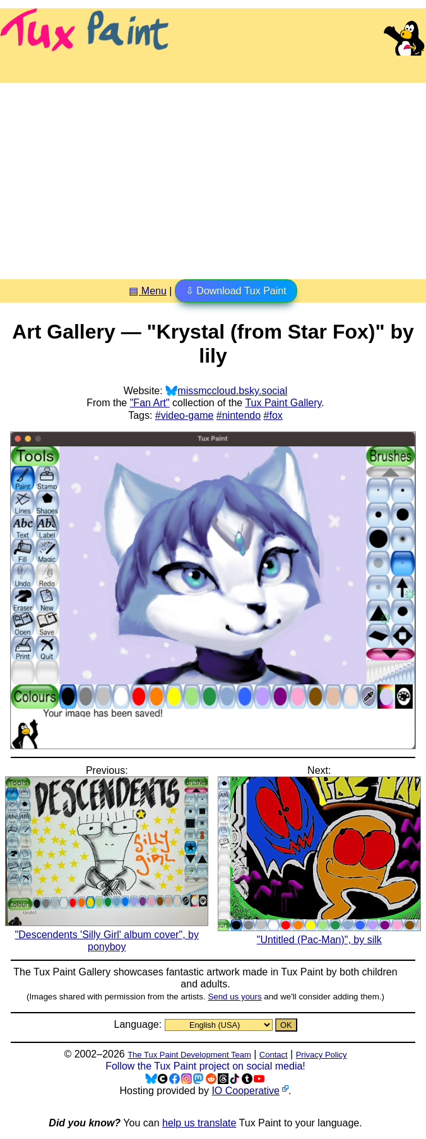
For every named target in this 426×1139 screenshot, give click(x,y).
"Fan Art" (150, 402)
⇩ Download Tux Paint (236, 291)
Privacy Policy (321, 1054)
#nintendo (238, 415)
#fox (273, 415)
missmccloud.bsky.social (232, 390)
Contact (273, 1054)
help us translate (199, 1123)
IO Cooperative (245, 1090)
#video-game (184, 415)
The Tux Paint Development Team (189, 1054)
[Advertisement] (213, 176)
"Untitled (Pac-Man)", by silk (319, 933)
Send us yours (234, 996)
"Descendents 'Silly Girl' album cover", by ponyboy (106, 934)
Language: (139, 1024)
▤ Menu (147, 291)
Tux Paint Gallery (283, 402)
